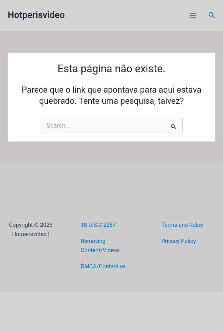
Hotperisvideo (36, 15)
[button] (211, 15)
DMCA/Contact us (103, 266)
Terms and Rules (182, 224)
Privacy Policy (179, 241)
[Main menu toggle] (193, 15)
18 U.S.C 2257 (98, 224)
